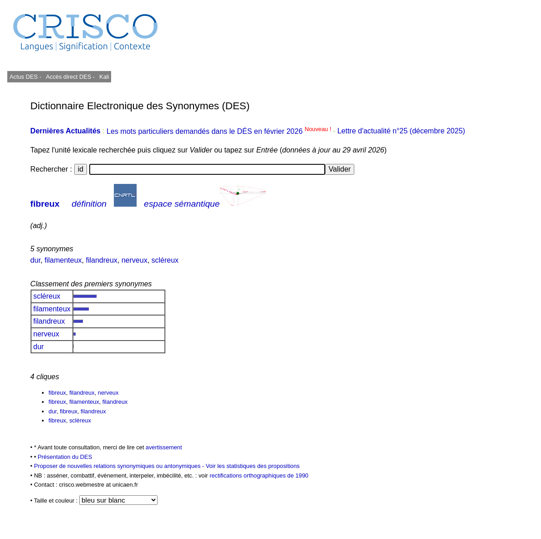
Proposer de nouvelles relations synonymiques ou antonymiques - (120, 466)
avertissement (164, 447)
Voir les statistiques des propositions (253, 466)
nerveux (135, 260)
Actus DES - (25, 76)
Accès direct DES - (70, 76)
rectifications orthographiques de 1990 (258, 475)
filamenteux (63, 260)
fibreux (45, 203)
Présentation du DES (65, 456)
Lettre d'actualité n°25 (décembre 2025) (401, 131)
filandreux (101, 260)
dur (36, 260)
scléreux (165, 260)
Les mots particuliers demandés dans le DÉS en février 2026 (220, 131)
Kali (104, 76)
